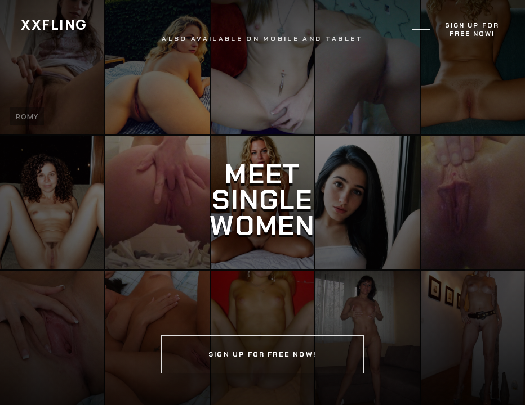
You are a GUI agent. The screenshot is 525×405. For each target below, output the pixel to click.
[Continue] (262, 202)
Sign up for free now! (472, 29)
